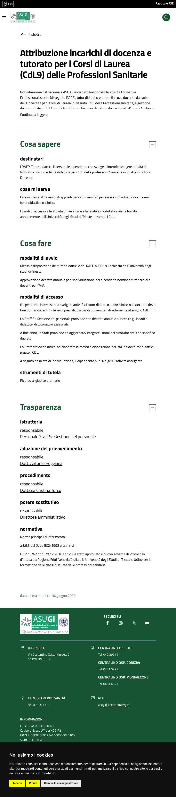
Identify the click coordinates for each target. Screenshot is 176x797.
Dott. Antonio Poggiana (41, 463)
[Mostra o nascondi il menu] (4, 17)
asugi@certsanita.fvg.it (113, 704)
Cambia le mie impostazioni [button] (61, 783)
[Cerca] (166, 17)
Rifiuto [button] (33, 783)
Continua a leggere (34, 114)
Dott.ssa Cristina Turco (40, 490)
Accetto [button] (17, 783)
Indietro (31, 34)
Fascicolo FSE (165, 3)
